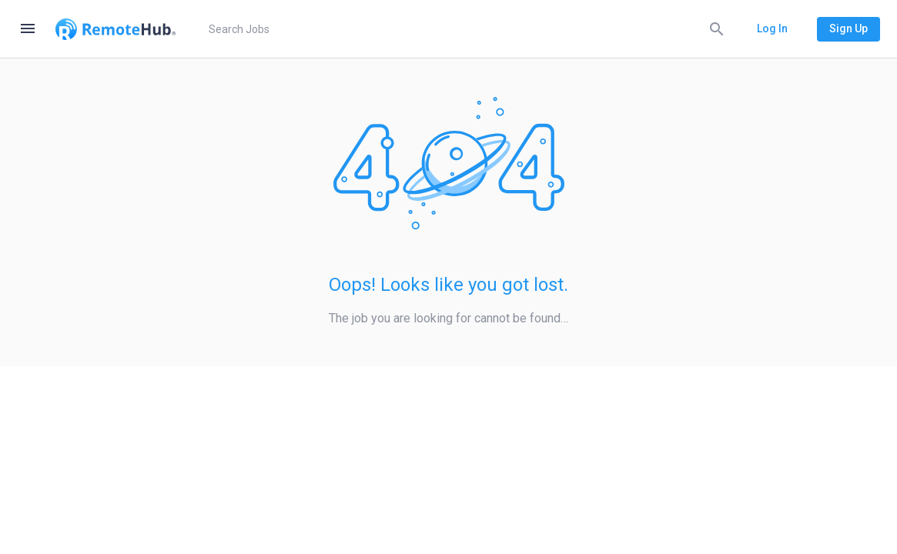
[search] (464, 29)
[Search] (716, 28)
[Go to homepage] (115, 29)
